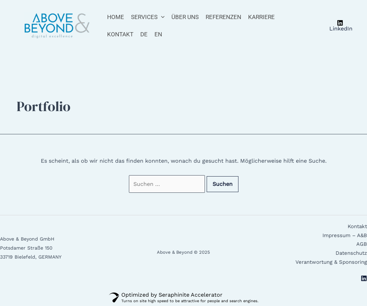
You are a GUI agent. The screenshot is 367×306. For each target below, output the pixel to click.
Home (115, 17)
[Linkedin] (364, 278)
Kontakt (120, 34)
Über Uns (185, 17)
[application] (161, 17)
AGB (361, 244)
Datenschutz (351, 253)
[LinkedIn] (340, 26)
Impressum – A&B (344, 235)
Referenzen (223, 17)
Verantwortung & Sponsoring (331, 262)
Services (147, 17)
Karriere (261, 17)
